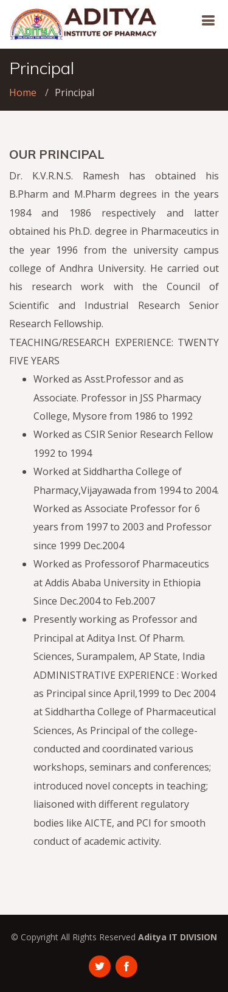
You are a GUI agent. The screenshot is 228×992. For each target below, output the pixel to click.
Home (22, 92)
